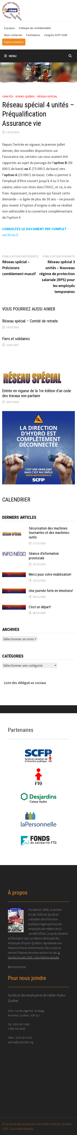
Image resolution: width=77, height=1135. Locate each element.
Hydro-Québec (25, 96)
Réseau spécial (47, 96)
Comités (7, 96)
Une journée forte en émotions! (51, 591)
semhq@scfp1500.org (20, 1042)
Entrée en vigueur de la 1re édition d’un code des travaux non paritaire (36, 393)
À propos (9, 28)
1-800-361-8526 (16, 1028)
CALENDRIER (16, 499)
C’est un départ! (40, 607)
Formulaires (33, 35)
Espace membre (13, 42)
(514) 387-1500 (21, 1024)
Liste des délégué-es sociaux (25, 682)
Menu (10, 56)
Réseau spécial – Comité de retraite (30, 321)
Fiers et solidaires (16, 338)
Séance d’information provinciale (44, 555)
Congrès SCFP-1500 (55, 35)
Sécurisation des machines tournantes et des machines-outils (49, 532)
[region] (38, 73)
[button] (4, 72)
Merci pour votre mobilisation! (50, 574)
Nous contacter (13, 35)
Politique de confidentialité (35, 28)
